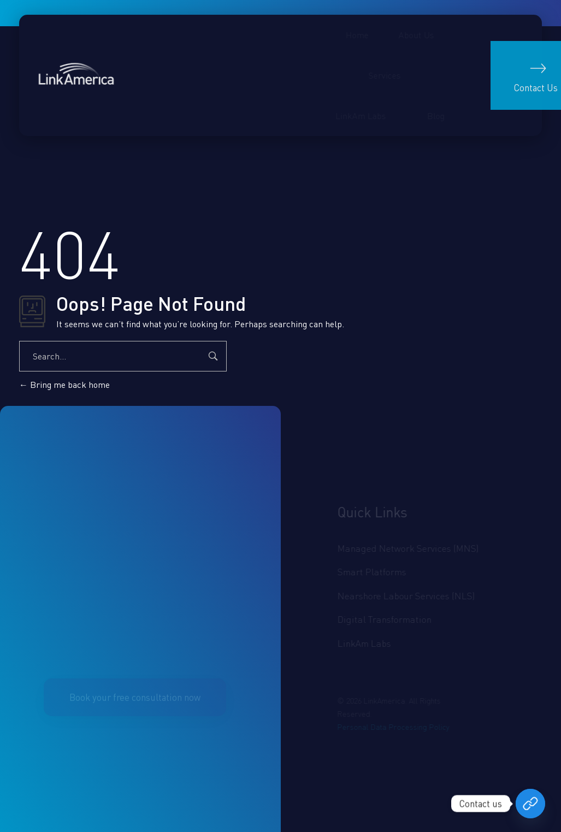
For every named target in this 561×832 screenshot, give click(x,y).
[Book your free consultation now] (530, 803)
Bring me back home (64, 384)
